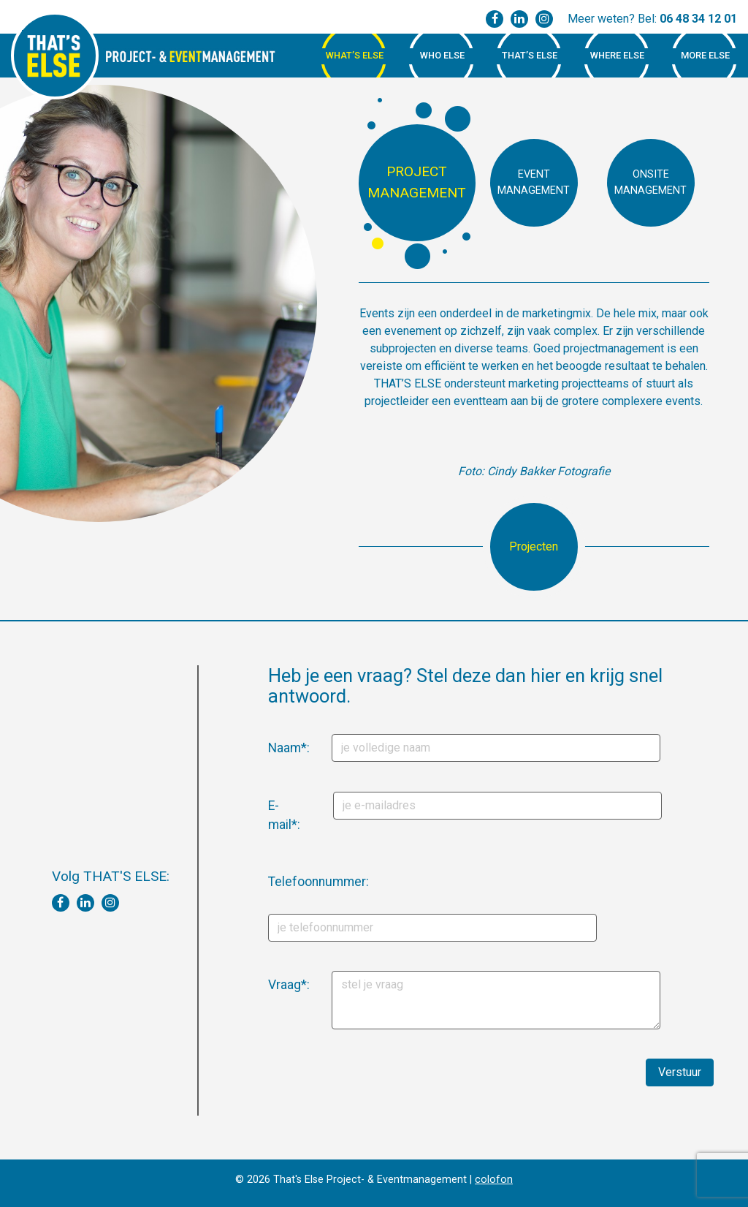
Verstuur (679, 1072)
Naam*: (273, 748)
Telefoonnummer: (278, 881)
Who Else (442, 55)
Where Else (617, 55)
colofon (494, 1179)
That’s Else (529, 55)
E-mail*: (273, 815)
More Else (705, 55)
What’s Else (354, 55)
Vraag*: (273, 984)
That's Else (55, 55)
